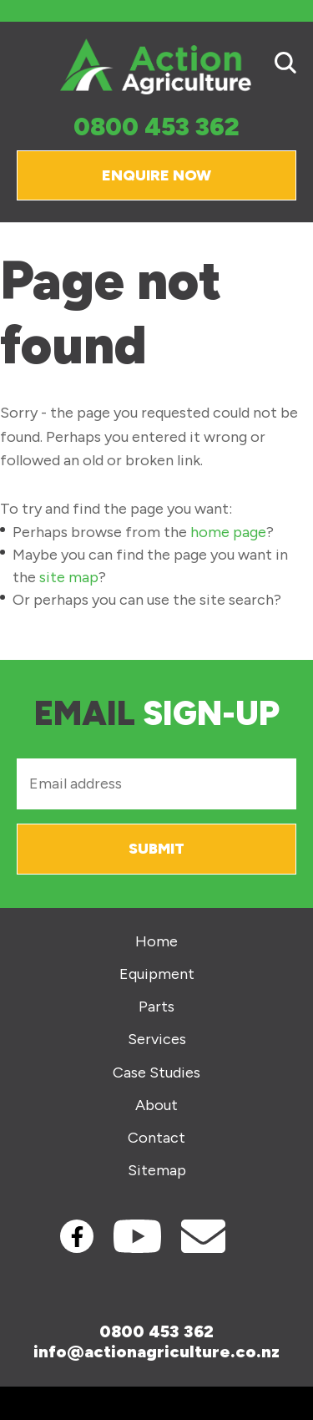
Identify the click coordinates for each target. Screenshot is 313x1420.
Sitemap (157, 1170)
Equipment (156, 974)
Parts (156, 1007)
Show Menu (27, 65)
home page (228, 532)
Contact (156, 1138)
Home (156, 942)
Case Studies (156, 1073)
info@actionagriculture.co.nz (156, 1351)
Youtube (137, 1236)
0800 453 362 (156, 127)
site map (68, 577)
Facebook (76, 1236)
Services (157, 1039)
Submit (156, 848)
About (156, 1105)
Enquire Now (156, 175)
